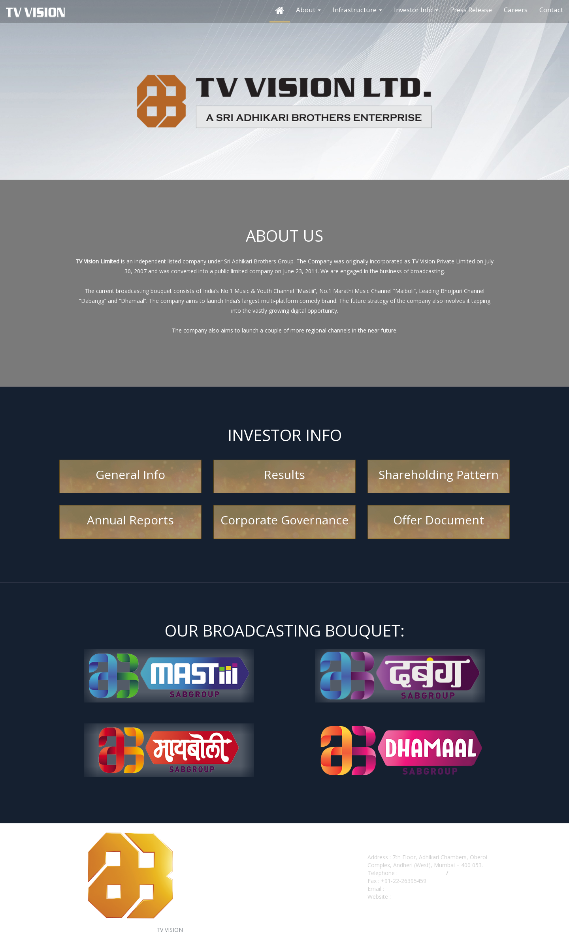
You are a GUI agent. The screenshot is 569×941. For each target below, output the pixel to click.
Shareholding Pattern (439, 474)
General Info (130, 474)
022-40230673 (468, 873)
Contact (551, 9)
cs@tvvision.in (403, 888)
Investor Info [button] (416, 9)
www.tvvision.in (410, 896)
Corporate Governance (284, 520)
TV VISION (169, 929)
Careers (516, 9)
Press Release (471, 9)
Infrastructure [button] (357, 9)
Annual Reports (130, 520)
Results (284, 474)
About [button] (308, 9)
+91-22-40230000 (421, 873)
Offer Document (438, 520)
